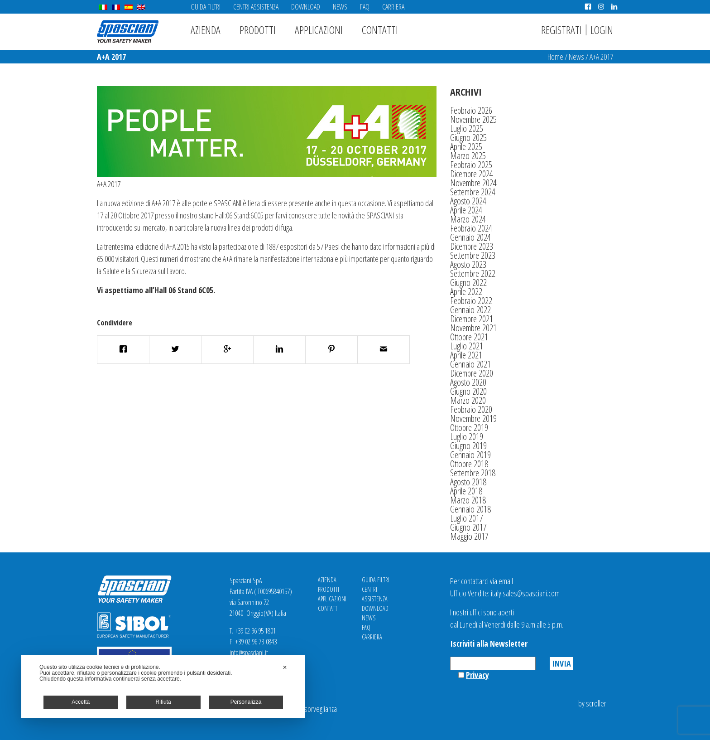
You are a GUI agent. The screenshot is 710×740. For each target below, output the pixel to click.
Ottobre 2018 (469, 464)
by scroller (592, 703)
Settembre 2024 (472, 192)
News (340, 7)
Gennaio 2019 (470, 455)
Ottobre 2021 (469, 337)
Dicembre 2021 (471, 319)
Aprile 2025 (466, 146)
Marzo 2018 (468, 500)
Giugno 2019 (468, 446)
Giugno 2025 (468, 137)
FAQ (364, 7)
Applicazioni (319, 29)
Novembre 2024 (473, 183)
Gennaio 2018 (470, 509)
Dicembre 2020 (471, 373)
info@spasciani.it (249, 653)
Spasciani (127, 31)
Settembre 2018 (472, 473)
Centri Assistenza (255, 7)
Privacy (477, 674)
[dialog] (163, 686)
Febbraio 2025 (471, 165)
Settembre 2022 (472, 273)
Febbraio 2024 (471, 228)
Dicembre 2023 (471, 246)
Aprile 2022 (466, 291)
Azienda (206, 29)
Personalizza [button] (246, 702)
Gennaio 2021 (470, 364)
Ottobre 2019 (469, 427)
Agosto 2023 (468, 264)
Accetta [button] (81, 702)
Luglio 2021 (466, 346)
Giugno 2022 (468, 282)
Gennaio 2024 (470, 237)
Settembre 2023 (472, 255)
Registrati (561, 29)
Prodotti (258, 29)
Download (305, 7)
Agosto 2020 (468, 382)
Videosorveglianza (313, 708)
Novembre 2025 (473, 119)
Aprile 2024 (466, 210)
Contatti (380, 29)
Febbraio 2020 (471, 409)
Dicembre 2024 (471, 174)
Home (555, 56)
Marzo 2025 (468, 156)
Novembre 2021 (473, 328)
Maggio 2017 (469, 536)
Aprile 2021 (466, 355)
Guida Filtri (206, 7)
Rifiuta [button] (163, 702)
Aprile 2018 (466, 491)
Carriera (393, 7)
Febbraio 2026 (471, 110)
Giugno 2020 (468, 391)
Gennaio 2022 (470, 310)
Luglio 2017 (466, 518)
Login (601, 29)
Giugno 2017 (468, 527)
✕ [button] (285, 667)
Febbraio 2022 (471, 301)
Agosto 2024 (468, 201)
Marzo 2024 (468, 219)
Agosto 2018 (468, 482)
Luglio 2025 (466, 128)
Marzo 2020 (468, 400)
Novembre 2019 (473, 418)
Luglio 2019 (466, 436)
